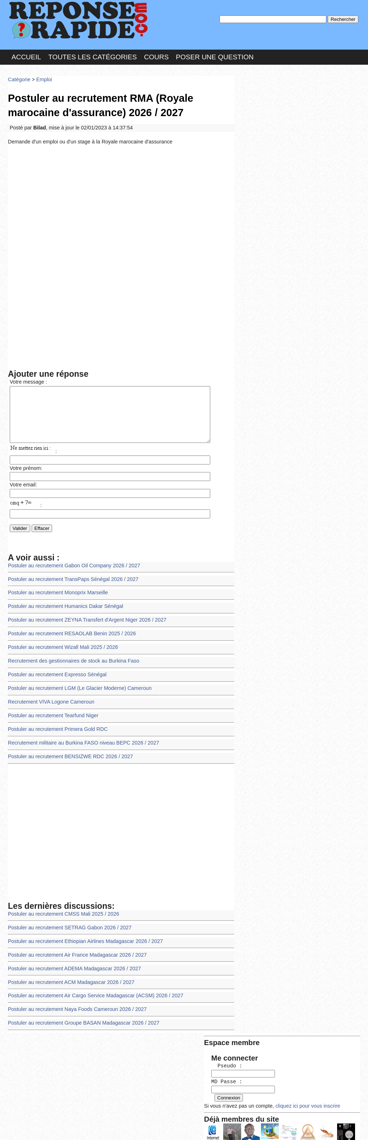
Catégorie (18, 77)
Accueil (26, 55)
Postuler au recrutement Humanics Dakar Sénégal (63, 606)
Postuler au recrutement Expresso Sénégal (55, 671)
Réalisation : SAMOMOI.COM (239, 1127)
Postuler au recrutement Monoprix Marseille (56, 593)
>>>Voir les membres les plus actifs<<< (282, 249)
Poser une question (214, 55)
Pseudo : (259, 105)
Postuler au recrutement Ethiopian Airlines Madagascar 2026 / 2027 (82, 932)
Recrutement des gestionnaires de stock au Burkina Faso (70, 658)
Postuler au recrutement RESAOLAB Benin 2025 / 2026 (69, 632)
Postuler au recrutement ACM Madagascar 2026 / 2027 (68, 971)
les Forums (113, 1127)
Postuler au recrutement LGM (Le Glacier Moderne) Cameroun (76, 684)
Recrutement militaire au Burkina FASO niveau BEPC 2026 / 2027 (80, 737)
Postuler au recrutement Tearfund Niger (51, 710)
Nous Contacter (65, 1127)
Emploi (42, 77)
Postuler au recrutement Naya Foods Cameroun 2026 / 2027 (74, 998)
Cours (156, 55)
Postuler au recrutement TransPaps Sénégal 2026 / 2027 (70, 579)
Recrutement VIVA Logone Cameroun (49, 697)
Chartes (22, 1127)
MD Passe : (259, 120)
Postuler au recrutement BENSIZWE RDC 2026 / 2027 (67, 749)
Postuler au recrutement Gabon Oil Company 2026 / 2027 (71, 566)
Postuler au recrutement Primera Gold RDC (55, 724)
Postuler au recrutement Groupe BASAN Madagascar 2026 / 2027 (80, 1010)
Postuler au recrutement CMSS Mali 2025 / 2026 (61, 906)
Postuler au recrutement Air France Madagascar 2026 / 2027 (74, 945)
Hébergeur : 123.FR (164, 1127)
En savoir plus (178, 1115)
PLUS (292, 1127)
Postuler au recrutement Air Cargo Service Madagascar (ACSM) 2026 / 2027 (91, 985)
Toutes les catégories (92, 55)
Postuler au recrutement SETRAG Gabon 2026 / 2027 (67, 919)
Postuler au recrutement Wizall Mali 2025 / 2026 (60, 645)
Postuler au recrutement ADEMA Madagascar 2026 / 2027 (71, 958)
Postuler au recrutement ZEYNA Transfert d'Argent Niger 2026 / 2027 (83, 619)
